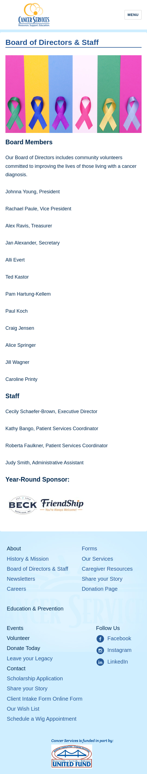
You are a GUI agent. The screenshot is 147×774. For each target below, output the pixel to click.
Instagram (114, 650)
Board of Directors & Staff (37, 569)
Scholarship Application (35, 678)
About (14, 548)
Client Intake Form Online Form (44, 699)
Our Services (97, 559)
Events (15, 628)
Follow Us (108, 628)
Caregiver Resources (107, 569)
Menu (133, 15)
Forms (89, 548)
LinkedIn (112, 662)
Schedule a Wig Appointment (41, 719)
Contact (16, 668)
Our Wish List (23, 709)
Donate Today (23, 648)
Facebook (113, 639)
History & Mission (28, 559)
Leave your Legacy (30, 658)
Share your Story (102, 579)
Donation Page (99, 589)
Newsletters (21, 579)
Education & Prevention (35, 609)
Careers (16, 589)
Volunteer (18, 638)
